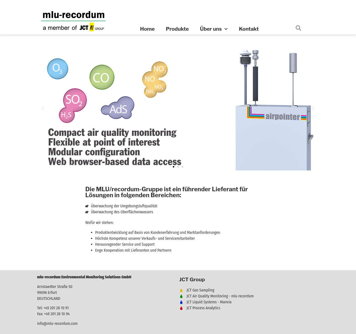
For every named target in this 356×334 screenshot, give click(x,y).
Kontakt (249, 29)
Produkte (177, 29)
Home (147, 29)
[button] (43, 108)
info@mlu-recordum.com (57, 323)
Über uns (214, 29)
